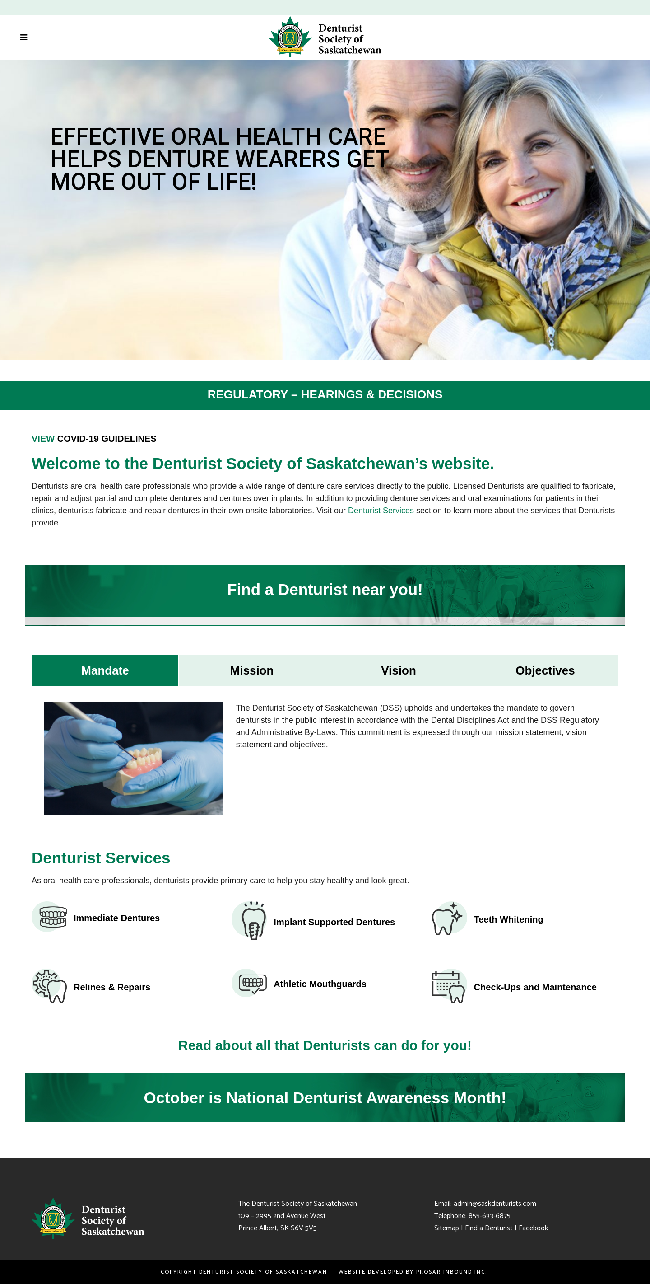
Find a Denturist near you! (325, 589)
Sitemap (446, 1228)
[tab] (105, 670)
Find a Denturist (489, 1228)
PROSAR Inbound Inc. (453, 1272)
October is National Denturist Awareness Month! (325, 1097)
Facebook (533, 1228)
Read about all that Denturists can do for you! (325, 1045)
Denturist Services (381, 510)
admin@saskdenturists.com (495, 1204)
